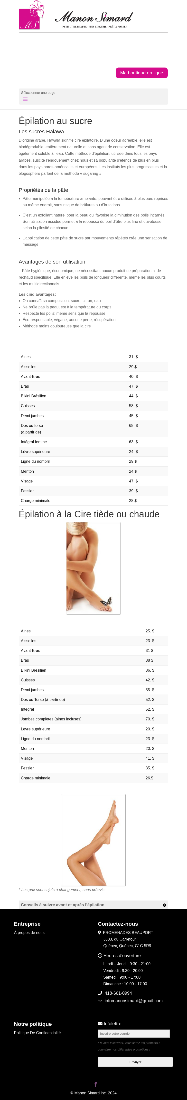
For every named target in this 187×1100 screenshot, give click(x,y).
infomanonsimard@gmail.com (134, 1000)
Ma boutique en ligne (141, 72)
